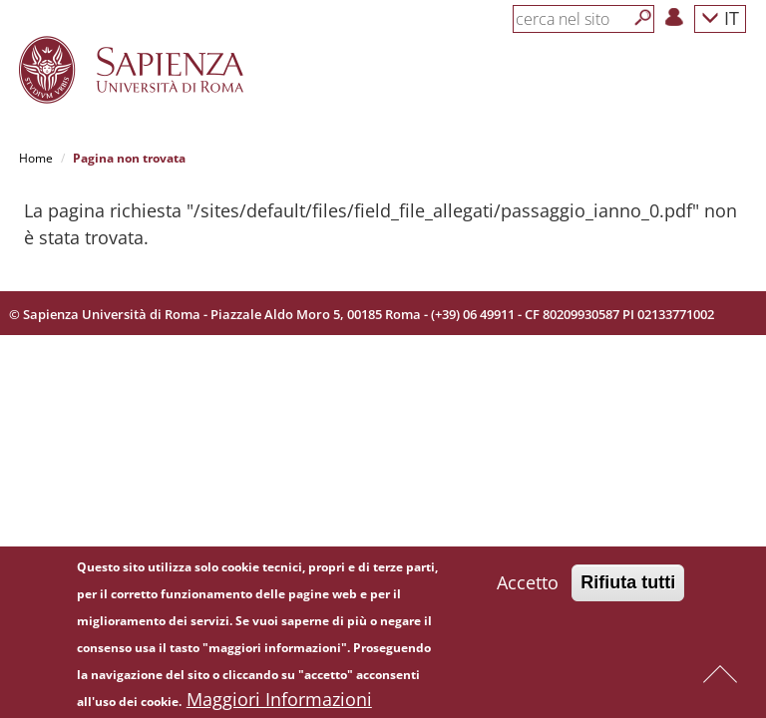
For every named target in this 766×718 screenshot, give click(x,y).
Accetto (528, 587)
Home (36, 158)
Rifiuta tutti (627, 587)
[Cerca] (643, 18)
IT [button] (720, 17)
